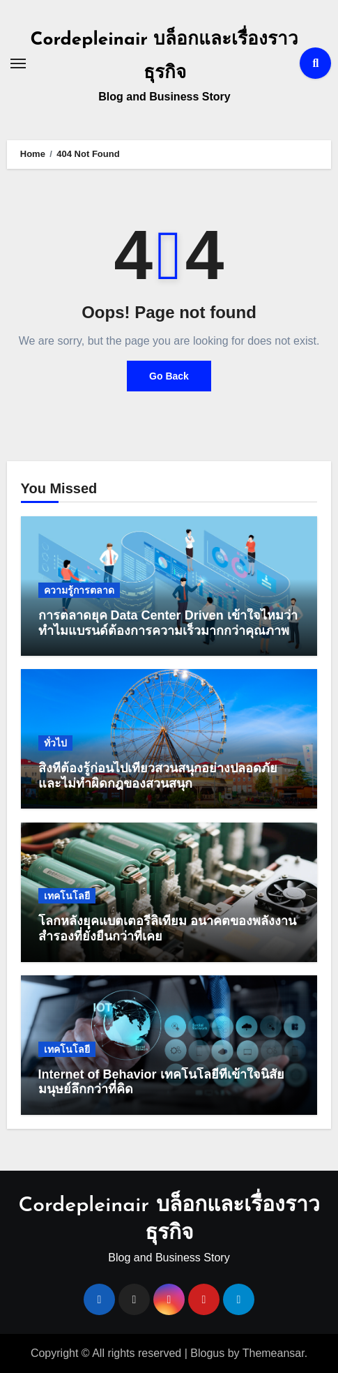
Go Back (169, 376)
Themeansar (274, 1353)
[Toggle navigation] (18, 63)
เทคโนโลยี (67, 895)
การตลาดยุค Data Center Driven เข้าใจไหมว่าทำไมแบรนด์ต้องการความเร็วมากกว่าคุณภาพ (168, 623)
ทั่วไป (55, 743)
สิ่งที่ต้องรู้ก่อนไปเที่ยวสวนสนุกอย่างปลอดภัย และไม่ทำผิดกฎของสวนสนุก (157, 775)
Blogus (207, 1353)
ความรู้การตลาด (79, 590)
